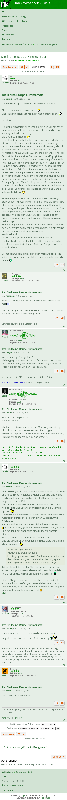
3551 (21, 613)
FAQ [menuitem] (6, 30)
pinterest (17, 717)
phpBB (23, 795)
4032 (22, 278)
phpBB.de (46, 798)
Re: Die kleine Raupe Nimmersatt (22, 292)
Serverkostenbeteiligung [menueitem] (16, 21)
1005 (20, 81)
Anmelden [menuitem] (9, 34)
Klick (4, 593)
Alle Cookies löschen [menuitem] (14, 785)
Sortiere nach (23, 728)
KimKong (5, 613)
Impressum (7, 790)
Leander (5, 82)
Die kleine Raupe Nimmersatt (23, 56)
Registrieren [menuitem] (10, 39)
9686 (19, 402)
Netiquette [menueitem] (9, 25)
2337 (20, 673)
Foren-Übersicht (24, 44)
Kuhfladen (19, 60)
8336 (20, 340)
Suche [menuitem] (3, 49)
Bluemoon (6, 280)
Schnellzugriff (33, 12)
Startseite (8, 44)
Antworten (10, 67)
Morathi (5, 675)
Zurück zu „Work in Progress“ (25, 747)
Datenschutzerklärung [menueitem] (15, 16)
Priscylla (5, 337)
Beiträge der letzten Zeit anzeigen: (33, 724)
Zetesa (4, 396)
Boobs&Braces (32, 60)
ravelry (5, 717)
